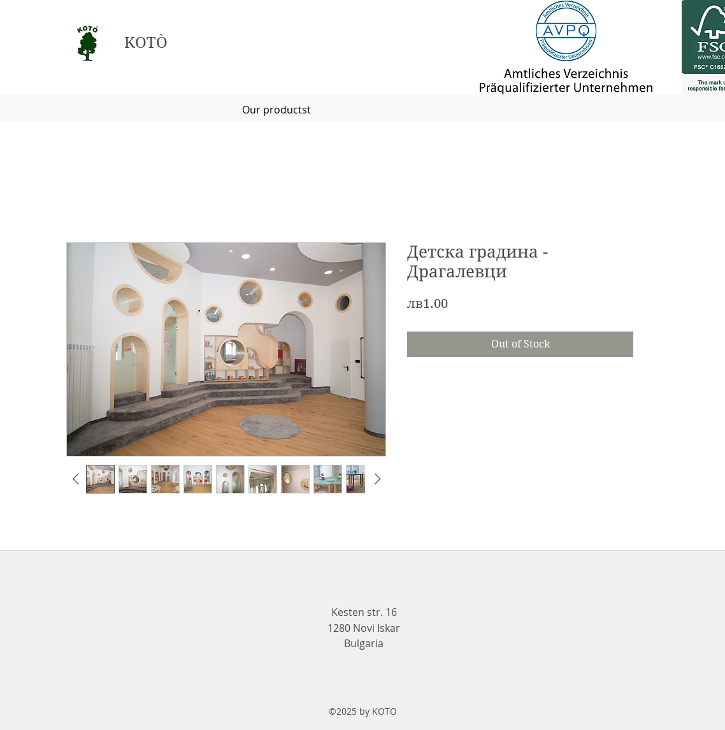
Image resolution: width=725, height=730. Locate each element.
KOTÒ (146, 43)
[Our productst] (276, 109)
